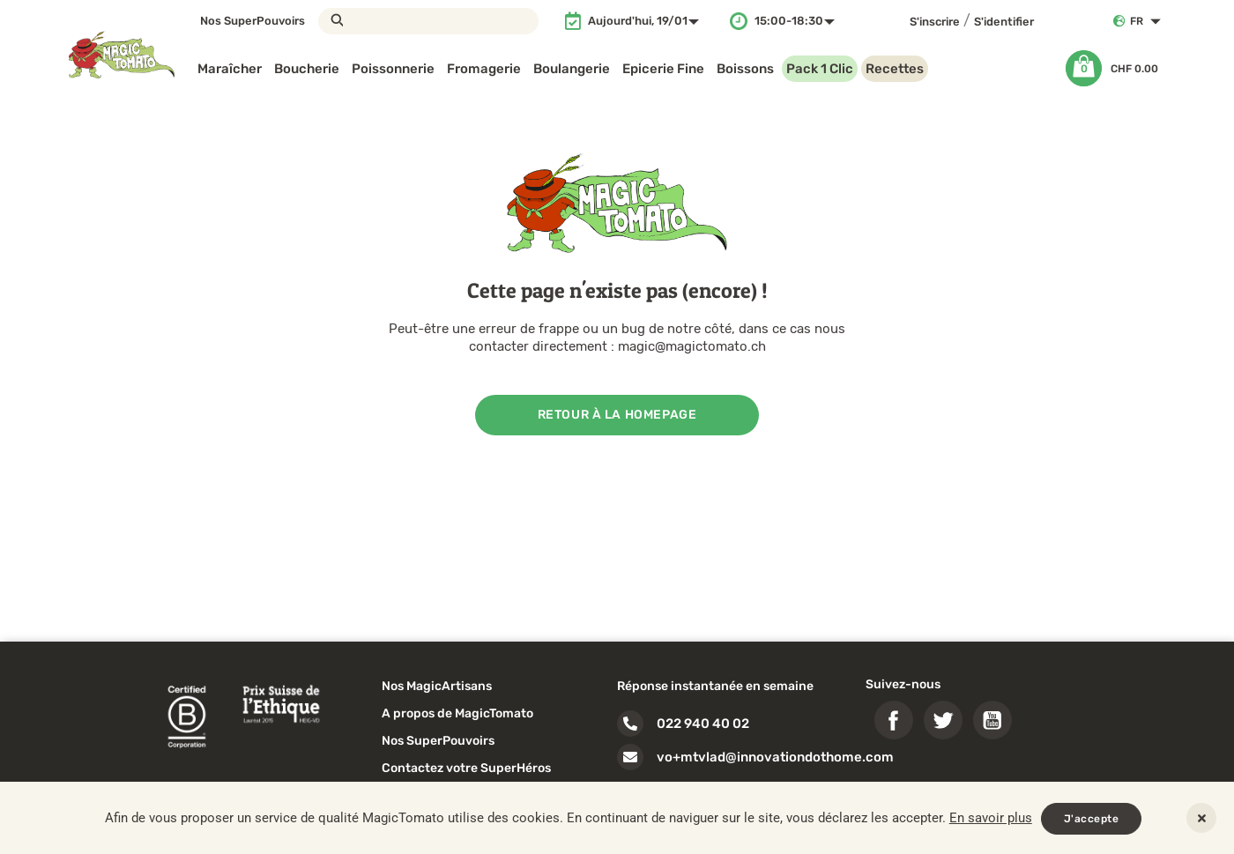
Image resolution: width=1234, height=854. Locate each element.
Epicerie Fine (663, 69)
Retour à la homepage (617, 414)
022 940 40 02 (703, 723)
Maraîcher (229, 69)
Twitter (943, 720)
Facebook (893, 720)
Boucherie (306, 69)
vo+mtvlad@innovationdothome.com (775, 757)
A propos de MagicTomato (457, 713)
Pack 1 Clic (819, 69)
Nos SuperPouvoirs (252, 20)
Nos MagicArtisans (437, 686)
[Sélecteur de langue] (1149, 21)
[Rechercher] (428, 21)
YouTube (992, 720)
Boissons (745, 69)
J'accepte (1091, 819)
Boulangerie (571, 69)
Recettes (895, 69)
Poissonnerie (393, 69)
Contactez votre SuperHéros (466, 768)
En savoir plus (990, 818)
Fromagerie (484, 69)
